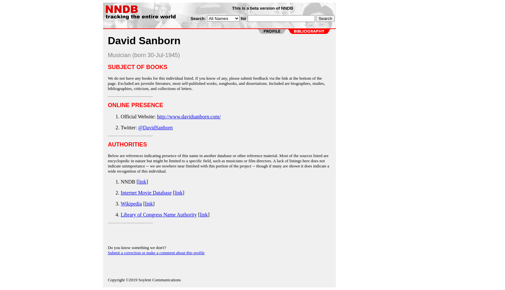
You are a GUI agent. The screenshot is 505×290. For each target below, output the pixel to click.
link (142, 182)
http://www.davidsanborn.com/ (189, 116)
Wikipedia (131, 203)
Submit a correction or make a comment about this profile (156, 252)
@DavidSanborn (155, 127)
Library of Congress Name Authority (159, 214)
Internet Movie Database (146, 192)
